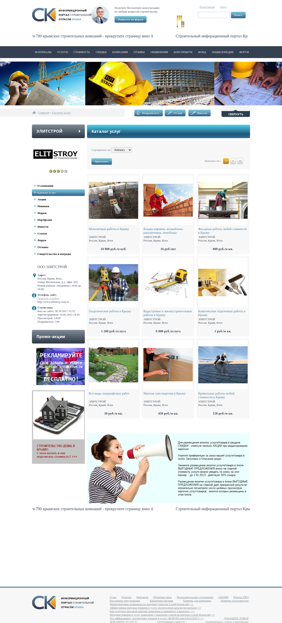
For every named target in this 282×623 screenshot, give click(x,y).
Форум (244, 52)
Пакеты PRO (241, 597)
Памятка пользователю (235, 600)
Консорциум (183, 52)
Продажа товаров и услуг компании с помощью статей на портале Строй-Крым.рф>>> (162, 614)
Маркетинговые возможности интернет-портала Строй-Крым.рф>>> (151, 604)
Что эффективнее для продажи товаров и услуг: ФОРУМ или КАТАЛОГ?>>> (157, 618)
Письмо (202, 113)
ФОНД (202, 52)
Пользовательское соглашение (195, 597)
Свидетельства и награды (54, 254)
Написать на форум (130, 19)
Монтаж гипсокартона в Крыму (164, 393)
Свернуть (235, 114)
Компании (120, 52)
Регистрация (207, 7)
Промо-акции (50, 336)
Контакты (142, 597)
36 (240, 161)
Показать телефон (48, 298)
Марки (41, 213)
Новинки (43, 206)
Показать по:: (213, 161)
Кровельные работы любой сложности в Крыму (216, 395)
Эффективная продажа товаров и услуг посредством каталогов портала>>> (155, 607)
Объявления (159, 52)
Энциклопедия (223, 52)
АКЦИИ (223, 597)
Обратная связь (162, 597)
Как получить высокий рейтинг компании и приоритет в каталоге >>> (152, 611)
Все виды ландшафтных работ (109, 393)
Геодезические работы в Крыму (110, 311)
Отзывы (139, 52)
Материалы (43, 52)
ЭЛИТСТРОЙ (49, 131)
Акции (41, 199)
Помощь (126, 597)
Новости (42, 226)
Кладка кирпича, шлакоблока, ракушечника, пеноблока (163, 230)
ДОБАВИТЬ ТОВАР (236, 618)
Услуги (62, 52)
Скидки (101, 52)
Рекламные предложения (125, 600)
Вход (223, 7)
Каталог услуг (61, 113)
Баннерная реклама (161, 600)
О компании (45, 185)
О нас (113, 597)
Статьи (42, 233)
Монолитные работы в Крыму (109, 229)
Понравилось (151, 113)
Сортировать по (101, 150)
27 (233, 161)
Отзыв (178, 113)
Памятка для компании (197, 600)
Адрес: (41, 275)
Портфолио (44, 219)
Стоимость (82, 52)
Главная (43, 113)
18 (226, 161)
